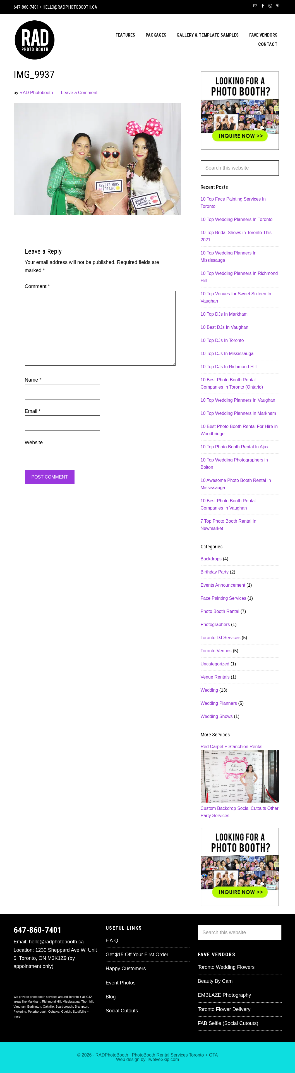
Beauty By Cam (215, 981)
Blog (111, 997)
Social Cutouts (251, 808)
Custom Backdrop (218, 808)
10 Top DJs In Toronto (222, 340)
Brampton (81, 1006)
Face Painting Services (223, 598)
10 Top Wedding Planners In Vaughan (238, 400)
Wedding (209, 690)
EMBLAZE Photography (224, 995)
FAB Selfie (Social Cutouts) (228, 1023)
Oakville (48, 1006)
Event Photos (121, 983)
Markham (34, 1001)
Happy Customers (126, 968)
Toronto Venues (216, 650)
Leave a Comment (79, 92)
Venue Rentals (215, 677)
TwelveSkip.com (163, 1059)
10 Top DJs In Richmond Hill (229, 366)
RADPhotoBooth (111, 1055)
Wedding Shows (217, 716)
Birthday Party (215, 572)
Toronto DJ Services (221, 637)
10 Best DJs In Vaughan (224, 327)
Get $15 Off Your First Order (137, 954)
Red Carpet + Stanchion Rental (232, 746)
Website (34, 442)
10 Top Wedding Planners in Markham (238, 413)
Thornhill (87, 1001)
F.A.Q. (113, 940)
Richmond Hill (51, 1001)
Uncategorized (215, 664)
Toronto (196, 1055)
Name (33, 380)
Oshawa (53, 1011)
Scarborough (64, 1006)
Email (33, 411)
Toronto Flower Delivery (224, 1009)
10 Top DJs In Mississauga (227, 353)
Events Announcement (223, 585)
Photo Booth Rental (220, 611)
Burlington (34, 1006)
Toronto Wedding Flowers (226, 967)
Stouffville (79, 1011)
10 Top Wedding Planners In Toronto (237, 219)
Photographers (215, 624)
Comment (37, 286)
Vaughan (20, 1006)
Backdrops (211, 558)
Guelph (66, 1011)
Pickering (20, 1011)
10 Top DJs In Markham (224, 314)
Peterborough (37, 1011)
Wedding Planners (219, 703)
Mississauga (71, 1001)
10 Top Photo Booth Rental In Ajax (234, 446)
